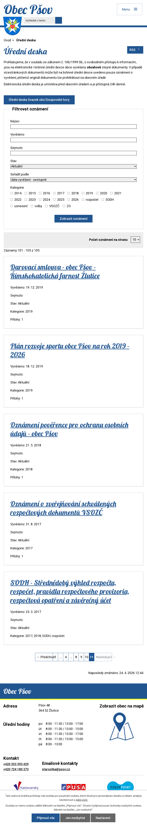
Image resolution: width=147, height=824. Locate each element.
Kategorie (17, 187)
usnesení (21, 206)
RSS (135, 49)
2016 (46, 193)
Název (14, 121)
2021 (117, 193)
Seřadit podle (19, 174)
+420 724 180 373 (16, 769)
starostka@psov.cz (56, 769)
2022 (17, 199)
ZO (69, 206)
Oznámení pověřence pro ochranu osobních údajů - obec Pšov (69, 429)
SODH (110, 199)
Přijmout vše (45, 818)
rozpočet (92, 199)
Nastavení (103, 818)
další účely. (82, 800)
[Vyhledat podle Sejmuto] (73, 153)
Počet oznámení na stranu (108, 240)
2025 (60, 199)
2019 (89, 193)
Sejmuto (16, 148)
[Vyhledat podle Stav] (73, 166)
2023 (32, 199)
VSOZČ (54, 206)
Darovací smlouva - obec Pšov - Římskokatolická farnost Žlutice (55, 271)
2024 (46, 199)
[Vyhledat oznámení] (73, 218)
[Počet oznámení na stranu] (135, 239)
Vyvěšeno (17, 134)
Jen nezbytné (75, 818)
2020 (103, 193)
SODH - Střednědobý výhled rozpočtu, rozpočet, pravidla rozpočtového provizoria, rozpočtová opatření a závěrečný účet (69, 591)
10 (86, 657)
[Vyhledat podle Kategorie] (11, 193)
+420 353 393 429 (16, 764)
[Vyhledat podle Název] (73, 126)
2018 (75, 193)
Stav (13, 161)
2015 (32, 193)
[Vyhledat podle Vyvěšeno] (73, 140)
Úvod (7, 40)
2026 (75, 199)
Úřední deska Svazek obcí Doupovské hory (39, 100)
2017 (60, 193)
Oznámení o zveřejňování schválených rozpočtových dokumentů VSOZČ (63, 508)
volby (38, 206)
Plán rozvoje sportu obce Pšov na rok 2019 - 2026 (69, 350)
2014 (17, 193)
